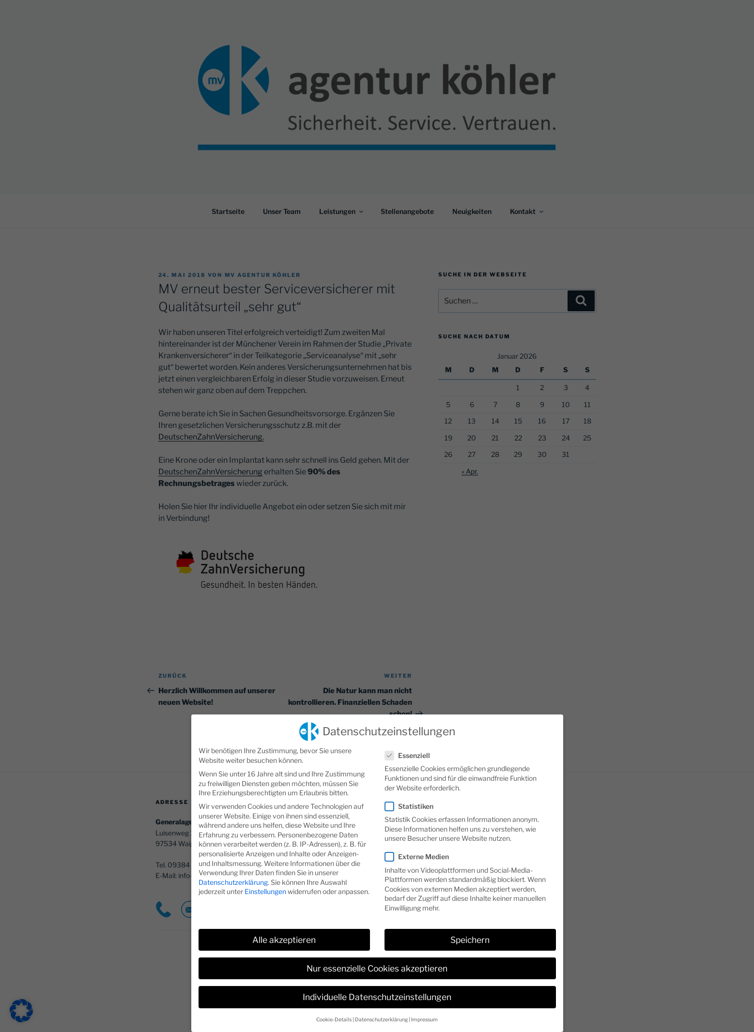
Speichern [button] (470, 937)
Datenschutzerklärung (233, 880)
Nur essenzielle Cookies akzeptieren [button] (377, 966)
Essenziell (410, 753)
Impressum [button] (424, 1017)
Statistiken (412, 803)
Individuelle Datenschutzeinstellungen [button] (377, 994)
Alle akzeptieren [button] (284, 937)
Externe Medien (420, 854)
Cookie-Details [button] (334, 1017)
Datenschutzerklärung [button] (381, 1017)
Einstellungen (265, 889)
